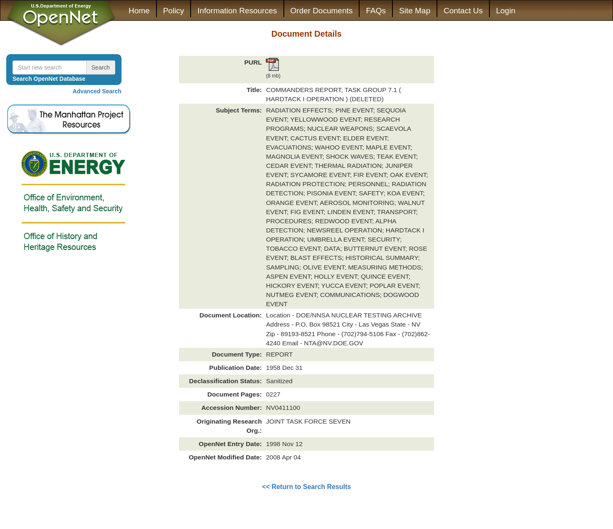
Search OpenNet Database (48, 78)
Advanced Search (97, 91)
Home (139, 10)
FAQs (376, 10)
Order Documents (321, 10)
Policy (173, 10)
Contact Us (463, 10)
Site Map (414, 10)
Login (506, 10)
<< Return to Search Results (306, 486)
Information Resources (237, 10)
